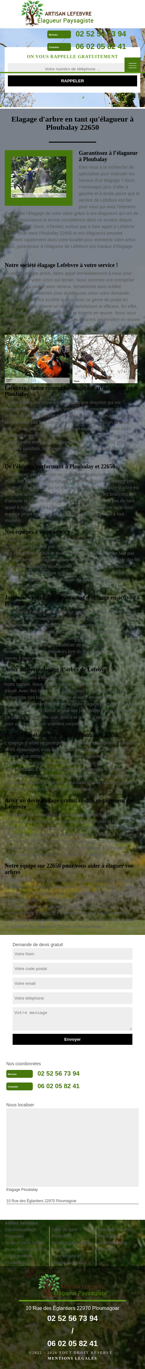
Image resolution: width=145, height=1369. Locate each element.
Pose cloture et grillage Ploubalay (68, 1259)
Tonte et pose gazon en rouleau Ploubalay (25, 1246)
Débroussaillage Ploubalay (20, 1233)
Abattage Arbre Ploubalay (112, 1246)
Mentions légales (72, 1358)
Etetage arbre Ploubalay (18, 1259)
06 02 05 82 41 (101, 46)
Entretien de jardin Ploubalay (116, 1233)
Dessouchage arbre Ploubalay (70, 1246)
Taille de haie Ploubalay (64, 1233)
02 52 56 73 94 (101, 34)
